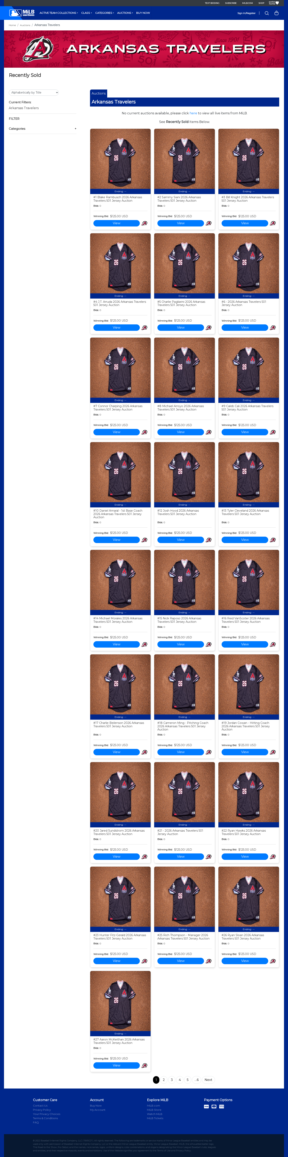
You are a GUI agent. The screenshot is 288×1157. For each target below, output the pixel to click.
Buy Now (143, 12)
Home (12, 25)
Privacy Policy (42, 1109)
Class (85, 12)
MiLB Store (154, 1109)
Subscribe (231, 3)
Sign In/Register (246, 13)
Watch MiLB (154, 1114)
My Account (97, 1109)
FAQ (36, 1122)
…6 (197, 1080)
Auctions (124, 12)
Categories (103, 12)
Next (208, 1080)
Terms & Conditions (45, 1118)
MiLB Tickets (155, 1118)
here (193, 113)
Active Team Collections (58, 12)
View (116, 223)
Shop (261, 3)
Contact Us (40, 1105)
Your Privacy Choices (46, 1114)
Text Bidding (212, 3)
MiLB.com (247, 3)
